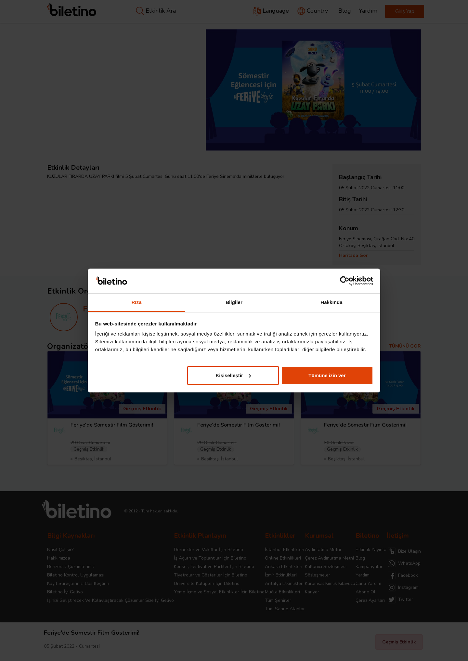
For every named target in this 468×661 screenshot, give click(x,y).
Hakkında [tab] (331, 302)
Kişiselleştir (233, 375)
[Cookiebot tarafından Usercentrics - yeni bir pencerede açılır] (344, 281)
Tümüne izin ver (326, 375)
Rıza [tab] (136, 302)
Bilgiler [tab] (234, 302)
